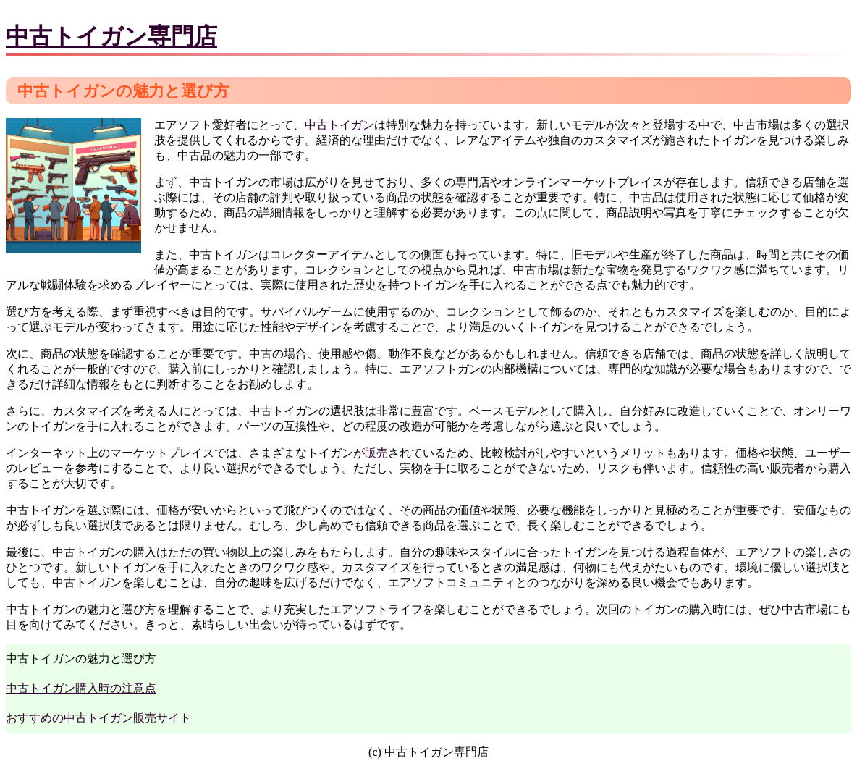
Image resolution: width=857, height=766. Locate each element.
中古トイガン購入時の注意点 (81, 688)
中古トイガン (339, 125)
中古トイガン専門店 (111, 36)
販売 (376, 453)
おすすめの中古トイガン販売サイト (98, 718)
